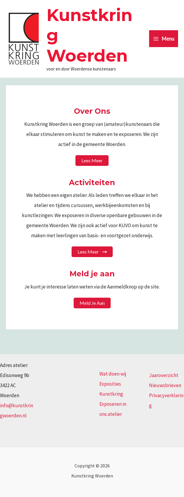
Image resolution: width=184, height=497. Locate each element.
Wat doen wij (112, 374)
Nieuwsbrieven (165, 385)
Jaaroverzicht (163, 375)
